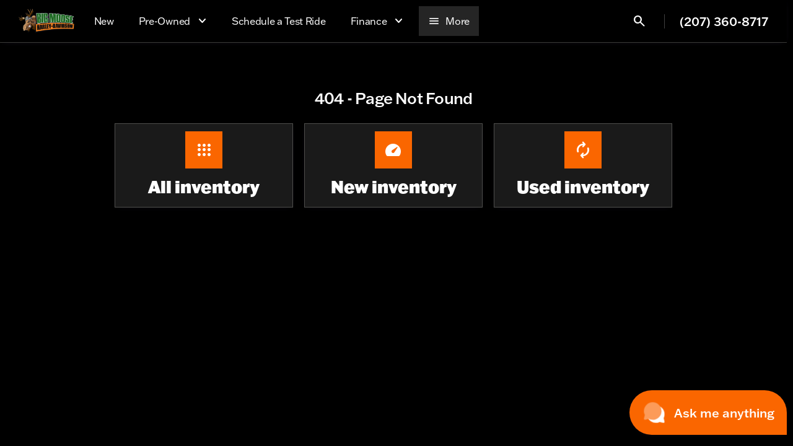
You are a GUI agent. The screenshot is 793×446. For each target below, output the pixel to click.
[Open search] (639, 21)
